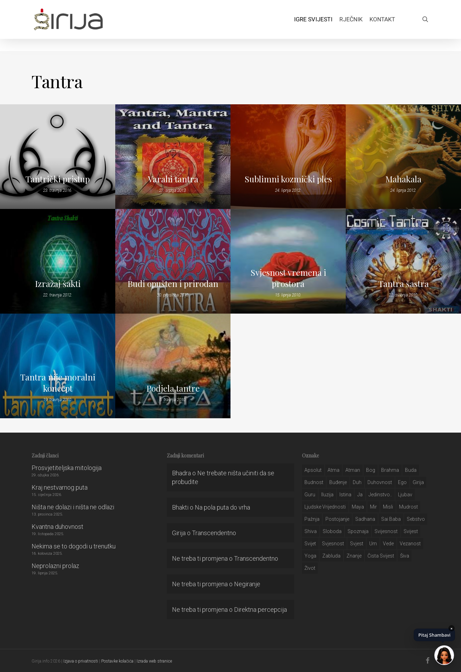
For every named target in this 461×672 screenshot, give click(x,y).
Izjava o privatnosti (80, 661)
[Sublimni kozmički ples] (288, 156)
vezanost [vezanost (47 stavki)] (410, 543)
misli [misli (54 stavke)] (388, 507)
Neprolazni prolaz (55, 565)
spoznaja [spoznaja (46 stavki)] (358, 531)
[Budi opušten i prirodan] (172, 261)
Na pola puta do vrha (222, 507)
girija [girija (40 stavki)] (418, 482)
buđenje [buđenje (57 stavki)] (338, 482)
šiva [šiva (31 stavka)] (404, 556)
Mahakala (403, 178)
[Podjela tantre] (172, 366)
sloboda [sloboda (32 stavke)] (332, 531)
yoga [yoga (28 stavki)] (310, 556)
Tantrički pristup (58, 178)
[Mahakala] (403, 156)
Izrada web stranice (154, 661)
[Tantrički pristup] (57, 156)
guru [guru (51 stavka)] (309, 494)
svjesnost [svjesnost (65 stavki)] (333, 543)
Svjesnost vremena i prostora (288, 278)
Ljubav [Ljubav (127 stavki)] (405, 494)
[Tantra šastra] (403, 261)
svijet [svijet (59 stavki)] (310, 543)
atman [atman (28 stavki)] (352, 470)
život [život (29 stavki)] (309, 568)
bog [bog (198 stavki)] (370, 470)
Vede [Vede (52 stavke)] (388, 543)
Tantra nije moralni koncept (57, 382)
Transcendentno (214, 533)
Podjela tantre (173, 388)
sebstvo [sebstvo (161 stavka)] (416, 519)
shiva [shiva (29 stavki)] (310, 531)
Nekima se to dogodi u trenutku (74, 546)
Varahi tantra (173, 178)
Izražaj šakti (58, 283)
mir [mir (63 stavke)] (373, 507)
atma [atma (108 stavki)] (333, 470)
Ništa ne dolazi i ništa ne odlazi (73, 507)
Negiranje (247, 584)
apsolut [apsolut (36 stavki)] (313, 470)
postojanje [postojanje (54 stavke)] (337, 519)
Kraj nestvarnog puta (60, 487)
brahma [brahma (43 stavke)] (390, 470)
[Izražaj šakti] (57, 261)
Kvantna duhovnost (57, 526)
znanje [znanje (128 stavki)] (354, 556)
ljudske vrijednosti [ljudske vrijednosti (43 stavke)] (325, 507)
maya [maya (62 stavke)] (358, 507)
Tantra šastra (403, 283)
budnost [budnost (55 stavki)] (313, 482)
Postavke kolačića (117, 661)
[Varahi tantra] (172, 156)
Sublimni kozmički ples (288, 178)
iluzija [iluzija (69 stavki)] (327, 494)
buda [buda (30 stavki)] (411, 470)
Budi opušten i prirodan (173, 283)
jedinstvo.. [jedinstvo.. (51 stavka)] (380, 494)
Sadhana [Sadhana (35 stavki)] (365, 519)
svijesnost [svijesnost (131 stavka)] (386, 531)
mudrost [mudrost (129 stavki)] (408, 507)
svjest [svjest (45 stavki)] (356, 543)
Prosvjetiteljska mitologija (67, 467)
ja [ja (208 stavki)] (360, 494)
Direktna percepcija (260, 609)
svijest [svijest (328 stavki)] (411, 531)
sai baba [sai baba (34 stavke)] (391, 519)
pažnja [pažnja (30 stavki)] (311, 519)
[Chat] (444, 655)
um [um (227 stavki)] (373, 543)
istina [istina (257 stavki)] (345, 494)
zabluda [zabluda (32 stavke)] (331, 556)
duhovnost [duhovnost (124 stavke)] (379, 482)
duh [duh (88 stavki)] (357, 482)
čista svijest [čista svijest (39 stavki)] (380, 556)
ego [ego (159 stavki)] (402, 482)
